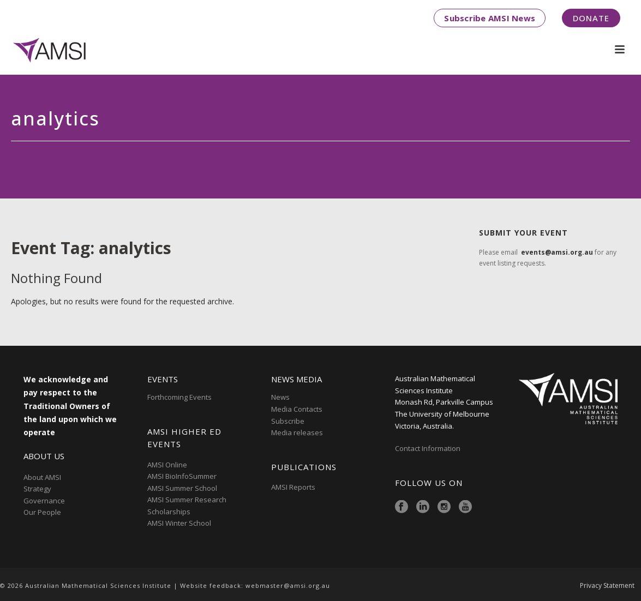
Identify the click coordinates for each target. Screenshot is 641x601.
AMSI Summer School (182, 488)
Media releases (297, 432)
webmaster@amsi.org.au (287, 585)
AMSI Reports (293, 487)
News (280, 397)
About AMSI (42, 477)
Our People (42, 512)
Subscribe (287, 421)
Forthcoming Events (179, 397)
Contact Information (428, 448)
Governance (44, 501)
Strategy (37, 489)
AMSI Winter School (179, 523)
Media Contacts (296, 409)
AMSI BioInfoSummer (182, 476)
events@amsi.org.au (557, 252)
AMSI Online (167, 465)
